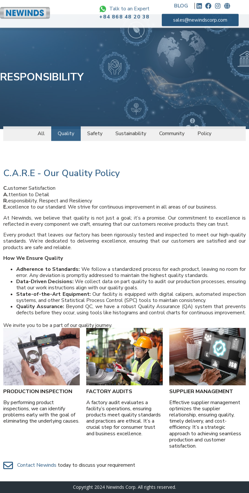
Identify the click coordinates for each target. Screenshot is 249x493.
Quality (66, 130)
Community (171, 130)
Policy (204, 130)
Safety (94, 130)
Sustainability (130, 130)
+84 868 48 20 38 (124, 12)
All (41, 130)
